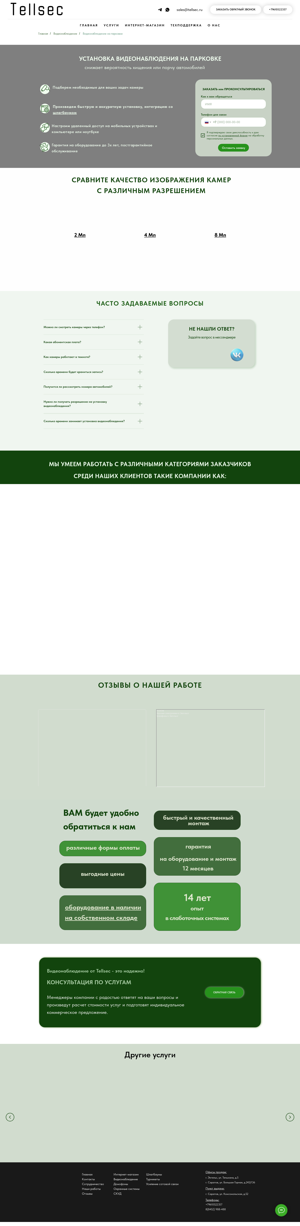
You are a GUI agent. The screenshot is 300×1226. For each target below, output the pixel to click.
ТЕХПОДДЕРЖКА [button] (186, 25)
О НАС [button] (214, 25)
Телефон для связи (214, 114)
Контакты (88, 1183)
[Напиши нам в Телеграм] (160, 9)
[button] (235, 9)
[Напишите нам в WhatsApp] (167, 9)
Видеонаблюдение (65, 33)
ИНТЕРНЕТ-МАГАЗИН (145, 25)
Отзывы (87, 1197)
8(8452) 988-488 (216, 1213)
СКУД (117, 1197)
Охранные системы (127, 1193)
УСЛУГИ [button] (111, 25)
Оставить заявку (233, 148)
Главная (43, 33)
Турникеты (153, 1183)
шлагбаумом (65, 112)
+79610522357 (214, 1208)
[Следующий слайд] (290, 1118)
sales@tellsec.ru (189, 9)
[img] (237, 355)
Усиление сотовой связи (162, 1188)
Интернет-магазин (126, 1178)
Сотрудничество (93, 1188)
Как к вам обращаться (216, 96)
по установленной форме (233, 135)
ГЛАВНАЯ (89, 25)
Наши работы (91, 1193)
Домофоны (121, 1188)
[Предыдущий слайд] (10, 1118)
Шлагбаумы (154, 1178)
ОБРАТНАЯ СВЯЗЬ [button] (224, 992)
